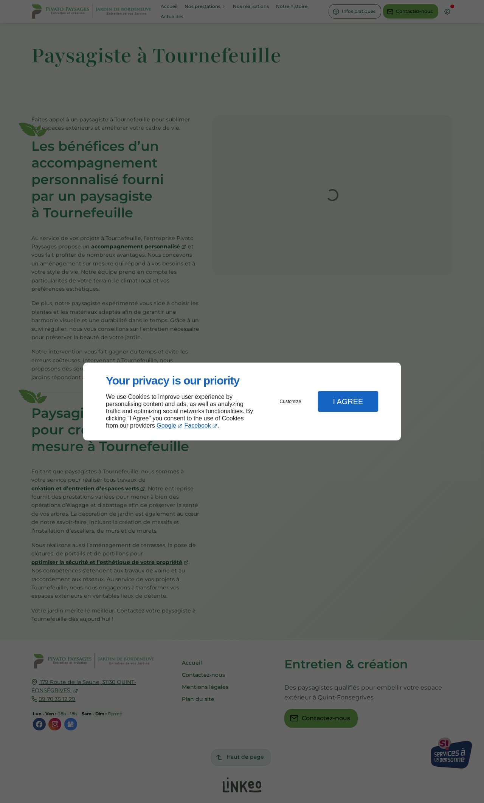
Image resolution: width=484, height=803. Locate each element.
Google (166, 425)
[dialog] (242, 402)
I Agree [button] (348, 401)
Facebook (198, 425)
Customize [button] (290, 401)
